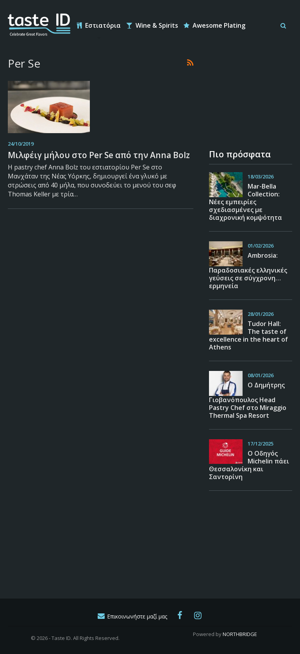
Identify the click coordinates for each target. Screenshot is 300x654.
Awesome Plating (214, 25)
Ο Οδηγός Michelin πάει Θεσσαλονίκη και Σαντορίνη (249, 465)
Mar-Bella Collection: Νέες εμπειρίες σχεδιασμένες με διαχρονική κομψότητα (245, 202)
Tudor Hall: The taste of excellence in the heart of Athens (248, 335)
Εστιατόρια (99, 25)
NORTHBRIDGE (240, 634)
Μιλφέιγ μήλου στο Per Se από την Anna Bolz (99, 155)
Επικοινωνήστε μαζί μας (131, 616)
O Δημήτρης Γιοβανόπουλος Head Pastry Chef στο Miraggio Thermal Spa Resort (247, 400)
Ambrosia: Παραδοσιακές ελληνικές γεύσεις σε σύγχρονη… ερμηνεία (248, 270)
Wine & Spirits (152, 25)
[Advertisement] (248, 95)
